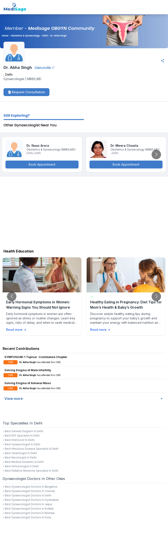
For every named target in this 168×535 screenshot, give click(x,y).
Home (5, 35)
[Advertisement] (84, 211)
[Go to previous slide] (11, 296)
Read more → (16, 329)
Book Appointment (42, 164)
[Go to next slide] (156, 154)
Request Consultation (26, 92)
